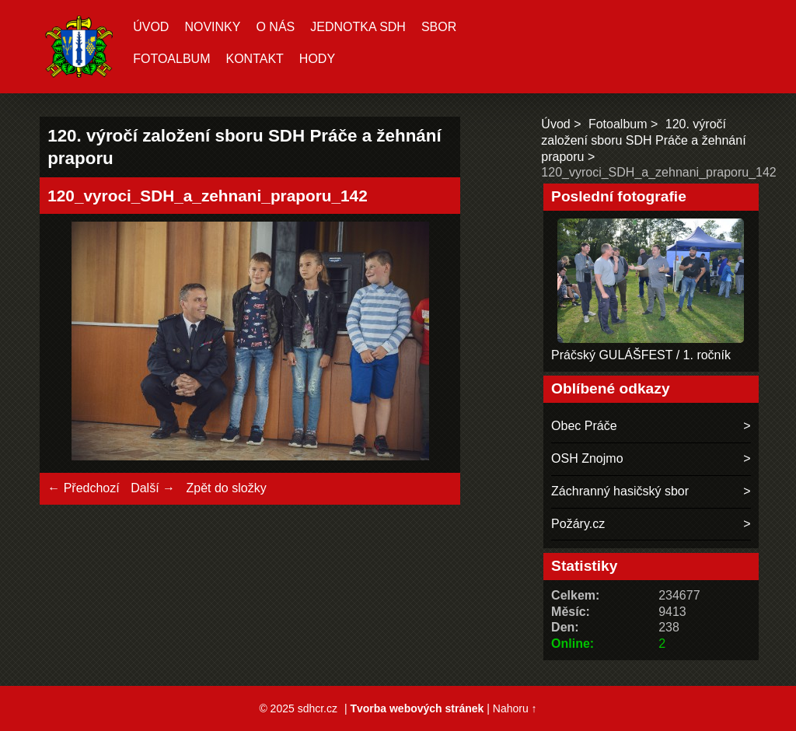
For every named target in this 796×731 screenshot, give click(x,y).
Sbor (438, 26)
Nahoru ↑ (515, 708)
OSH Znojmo (587, 458)
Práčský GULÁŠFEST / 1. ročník (641, 355)
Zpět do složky (226, 488)
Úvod (151, 26)
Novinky (212, 26)
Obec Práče (583, 425)
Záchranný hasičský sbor (620, 491)
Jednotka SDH (358, 26)
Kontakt (254, 58)
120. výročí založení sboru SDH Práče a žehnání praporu (643, 140)
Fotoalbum (171, 58)
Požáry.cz (578, 523)
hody (317, 58)
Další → (153, 488)
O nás (275, 26)
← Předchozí (83, 488)
